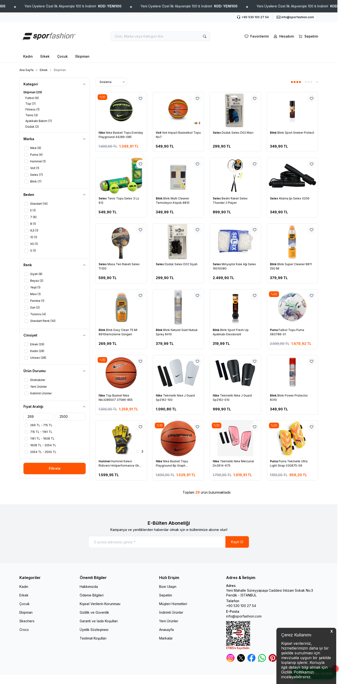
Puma (274, 330)
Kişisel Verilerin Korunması (100, 604)
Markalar (166, 638)
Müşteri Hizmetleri (173, 604)
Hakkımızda (89, 587)
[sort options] (111, 82)
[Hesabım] (283, 36)
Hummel (105, 461)
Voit (159, 132)
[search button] (204, 36)
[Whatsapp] (262, 658)
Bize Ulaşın (167, 587)
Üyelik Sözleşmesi (94, 630)
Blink (273, 132)
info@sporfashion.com (244, 616)
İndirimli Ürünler (171, 612)
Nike (102, 132)
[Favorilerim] (256, 36)
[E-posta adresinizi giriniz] (169, 542)
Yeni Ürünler (168, 621)
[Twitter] (241, 658)
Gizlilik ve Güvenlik (94, 612)
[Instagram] (230, 658)
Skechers (26, 621)
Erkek (45, 56)
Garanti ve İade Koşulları (99, 621)
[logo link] (48, 36)
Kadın (28, 56)
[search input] (160, 36)
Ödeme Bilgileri (92, 595)
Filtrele (55, 468)
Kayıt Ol (237, 542)
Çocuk (62, 56)
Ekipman (82, 56)
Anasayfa (166, 630)
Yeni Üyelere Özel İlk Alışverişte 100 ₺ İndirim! (112, 6)
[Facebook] (251, 658)
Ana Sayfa (26, 70)
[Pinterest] (272, 658)
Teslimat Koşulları (93, 638)
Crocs (24, 630)
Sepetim (165, 595)
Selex (217, 132)
